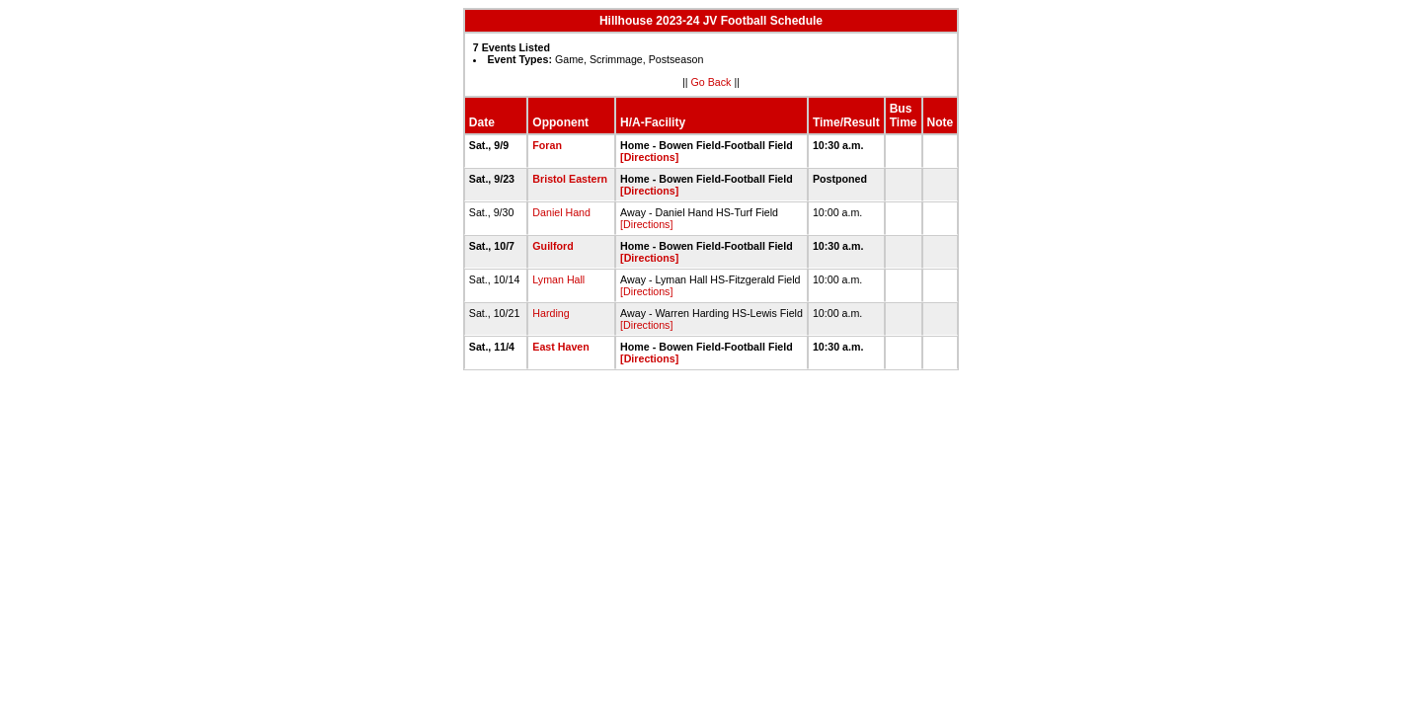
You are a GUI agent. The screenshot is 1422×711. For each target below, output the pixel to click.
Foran (547, 145)
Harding (550, 313)
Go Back (711, 82)
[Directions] (649, 157)
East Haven (560, 347)
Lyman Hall (558, 279)
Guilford (552, 246)
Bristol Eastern (569, 179)
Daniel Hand (561, 212)
